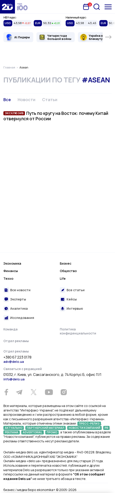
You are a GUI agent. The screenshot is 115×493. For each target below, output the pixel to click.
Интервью (75, 308)
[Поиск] (97, 7)
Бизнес (65, 263)
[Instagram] (63, 392)
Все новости (20, 290)
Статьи (49, 99)
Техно (8, 278)
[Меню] (108, 7)
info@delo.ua (13, 379)
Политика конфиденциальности (78, 331)
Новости (26, 99)
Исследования (22, 317)
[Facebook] (6, 392)
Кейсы (72, 299)
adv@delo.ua (13, 361)
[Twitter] (33, 392)
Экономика (12, 263)
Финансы (10, 271)
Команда (10, 329)
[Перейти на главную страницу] (7, 7)
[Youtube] (49, 392)
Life (63, 278)
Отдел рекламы (16, 341)
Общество (68, 271)
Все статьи (76, 290)
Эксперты (18, 299)
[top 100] (22, 7)
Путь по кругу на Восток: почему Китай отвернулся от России (55, 116)
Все (7, 99)
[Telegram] (19, 392)
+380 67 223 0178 (17, 357)
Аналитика (19, 308)
